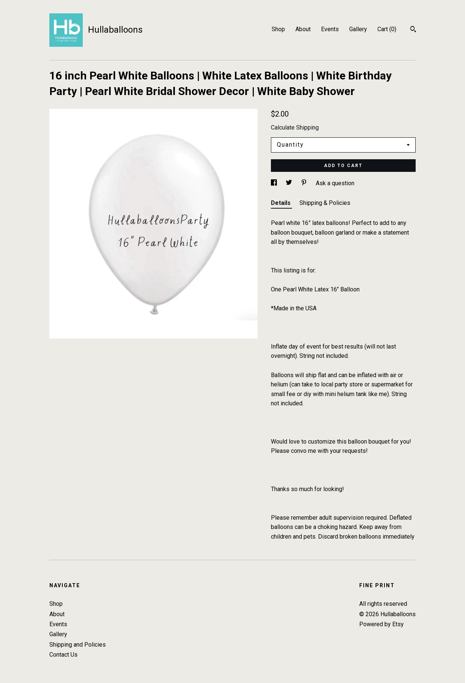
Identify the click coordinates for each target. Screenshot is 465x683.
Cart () (386, 29)
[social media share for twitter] (290, 183)
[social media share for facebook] (274, 183)
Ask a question (335, 183)
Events (330, 29)
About (303, 29)
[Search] (413, 30)
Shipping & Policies (324, 202)
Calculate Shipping (295, 127)
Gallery (358, 29)
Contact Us (63, 654)
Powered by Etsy (381, 624)
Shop (278, 29)
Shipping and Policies (77, 644)
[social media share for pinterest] (304, 183)
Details (281, 202)
